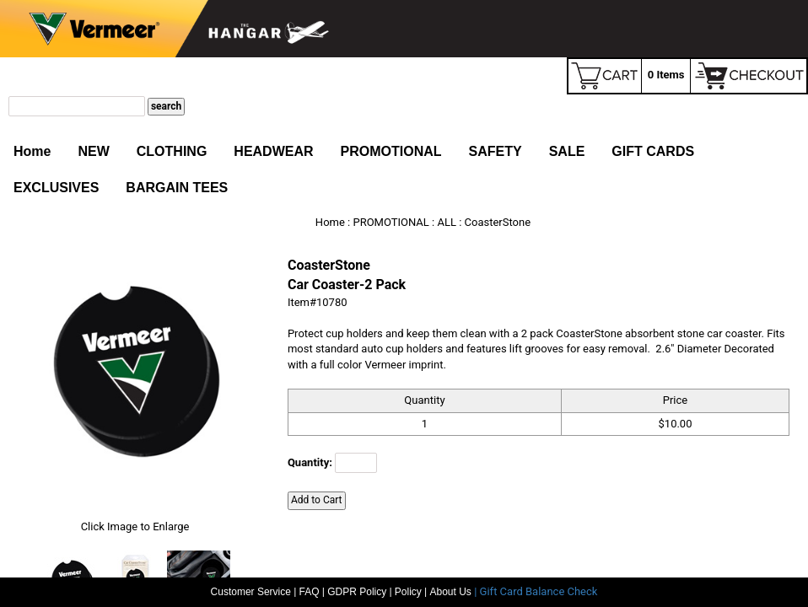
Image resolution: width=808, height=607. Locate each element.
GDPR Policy (356, 592)
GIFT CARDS (652, 151)
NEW (93, 151)
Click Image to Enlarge (135, 526)
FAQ (309, 592)
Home (32, 151)
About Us (452, 592)
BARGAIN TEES (177, 187)
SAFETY (495, 151)
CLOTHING (172, 151)
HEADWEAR (273, 151)
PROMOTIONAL (391, 151)
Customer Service (251, 592)
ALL (446, 222)
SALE (567, 151)
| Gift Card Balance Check (535, 591)
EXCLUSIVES (56, 187)
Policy (408, 592)
